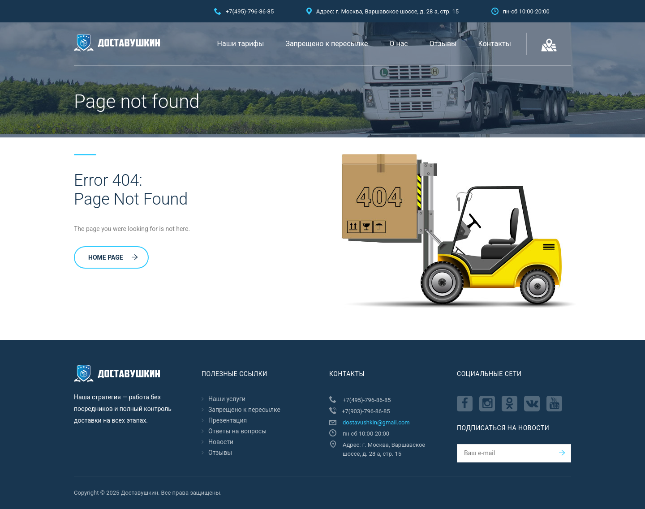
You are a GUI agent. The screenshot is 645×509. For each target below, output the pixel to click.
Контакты (494, 43)
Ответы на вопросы (237, 431)
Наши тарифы (240, 43)
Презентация (227, 420)
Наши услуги (226, 398)
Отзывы (443, 43)
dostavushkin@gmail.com (376, 422)
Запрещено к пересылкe (326, 43)
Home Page (113, 257)
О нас (398, 43)
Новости (220, 441)
